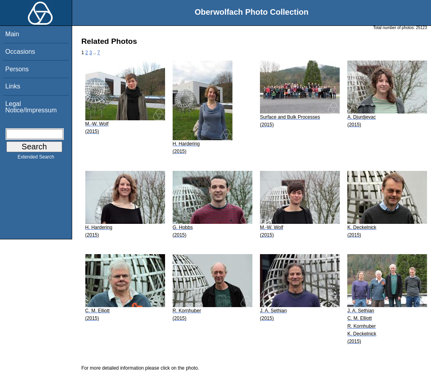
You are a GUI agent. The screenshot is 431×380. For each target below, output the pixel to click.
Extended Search (36, 158)
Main (12, 34)
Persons (17, 69)
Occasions (20, 51)
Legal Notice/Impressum (31, 107)
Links (12, 86)
